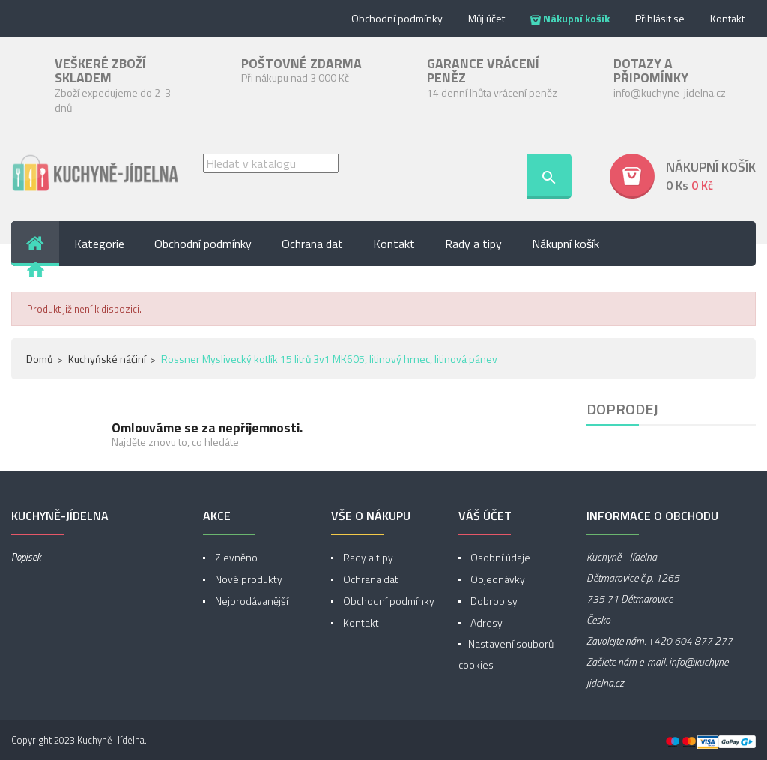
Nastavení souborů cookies (506, 654)
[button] (683, 176)
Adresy (485, 622)
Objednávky (496, 579)
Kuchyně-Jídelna (111, 739)
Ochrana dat (369, 579)
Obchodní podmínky (397, 18)
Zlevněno (235, 557)
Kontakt (727, 18)
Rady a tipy (367, 557)
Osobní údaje (499, 557)
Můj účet (486, 18)
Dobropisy (493, 601)
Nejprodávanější (250, 601)
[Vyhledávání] (271, 163)
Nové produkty (247, 579)
